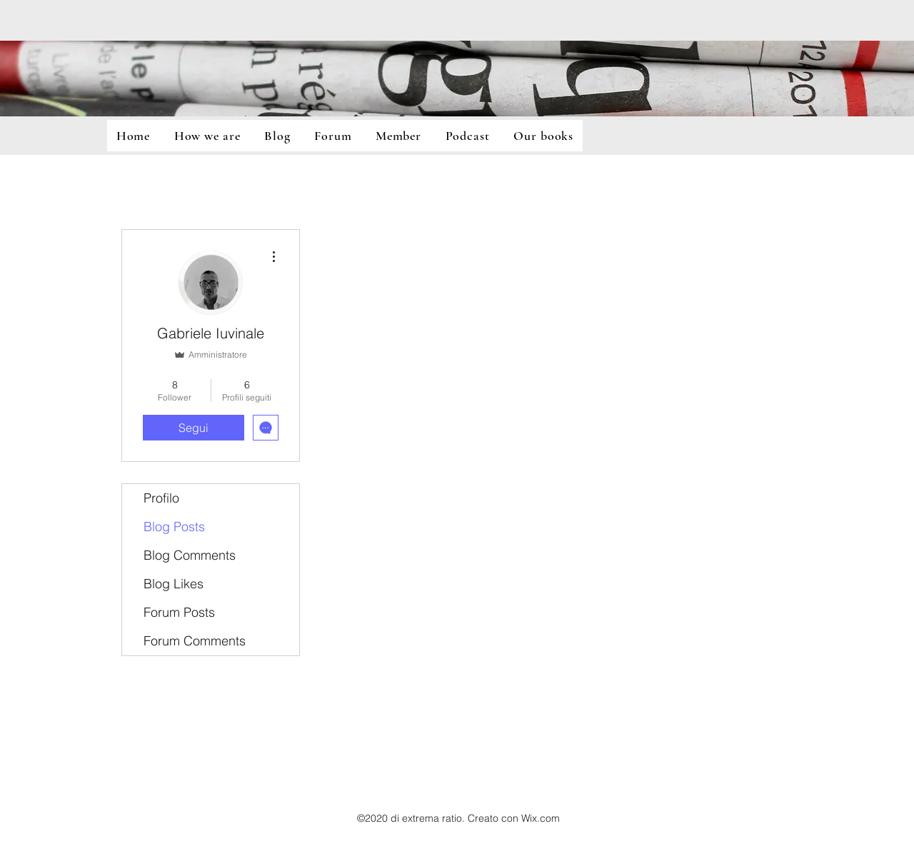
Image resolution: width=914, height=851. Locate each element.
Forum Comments (195, 641)
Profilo (161, 498)
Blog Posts (174, 526)
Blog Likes (174, 583)
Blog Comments (190, 555)
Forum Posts (179, 612)
